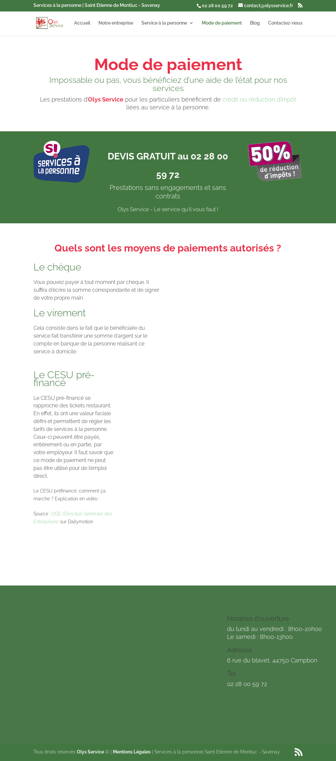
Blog (255, 23)
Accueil (82, 23)
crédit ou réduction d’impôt (259, 99)
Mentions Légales (132, 751)
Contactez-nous (285, 23)
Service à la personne (164, 23)
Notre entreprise (115, 23)
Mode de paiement (222, 23)
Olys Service (90, 751)
